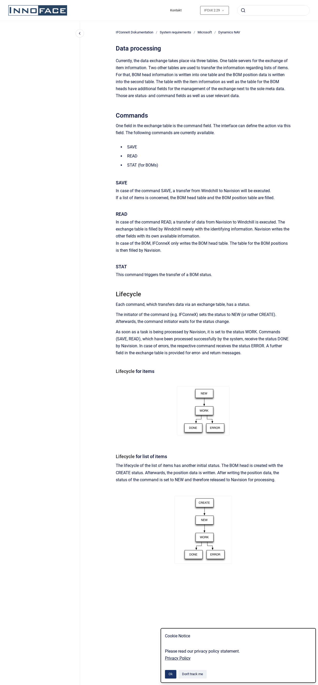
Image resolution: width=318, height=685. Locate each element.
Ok (171, 674)
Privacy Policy (178, 658)
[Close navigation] (80, 33)
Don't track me (192, 674)
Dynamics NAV (229, 32)
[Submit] (243, 10)
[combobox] (273, 10)
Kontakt (176, 10)
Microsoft (205, 32)
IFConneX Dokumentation (134, 32)
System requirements (175, 32)
